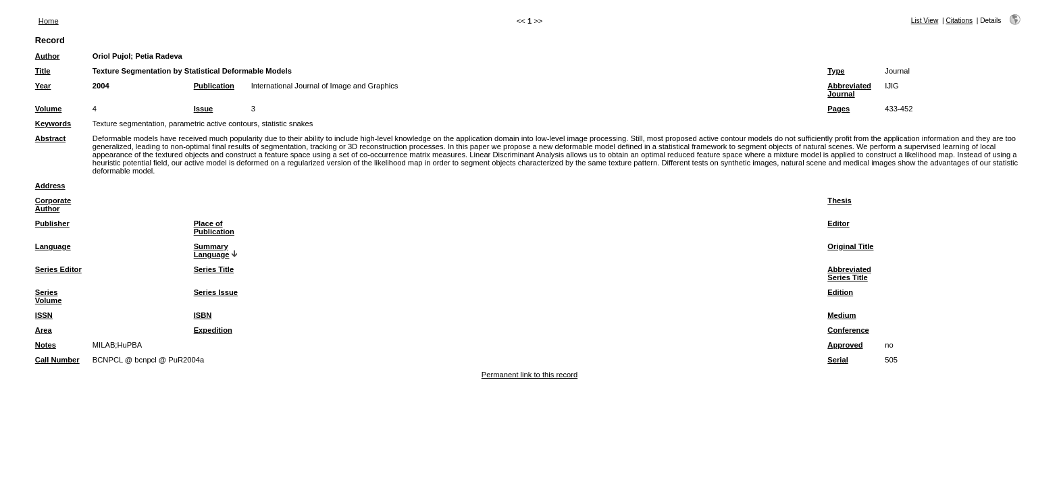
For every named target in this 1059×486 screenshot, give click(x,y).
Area (43, 330)
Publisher (52, 223)
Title (43, 71)
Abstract (50, 138)
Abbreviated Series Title (849, 273)
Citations (959, 20)
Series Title (214, 269)
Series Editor (58, 269)
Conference (848, 330)
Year (43, 86)
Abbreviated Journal (849, 90)
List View (925, 20)
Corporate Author (53, 204)
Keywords (53, 123)
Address (50, 186)
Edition (840, 292)
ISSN (44, 315)
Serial (837, 360)
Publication (214, 86)
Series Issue (216, 292)
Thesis (839, 200)
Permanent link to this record (529, 375)
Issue (203, 109)
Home (48, 21)
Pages (838, 109)
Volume (48, 109)
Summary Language (212, 250)
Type (835, 71)
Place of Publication (214, 227)
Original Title (850, 246)
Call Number (57, 360)
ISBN (203, 315)
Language (53, 246)
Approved (844, 345)
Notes (45, 345)
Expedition (213, 330)
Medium (841, 315)
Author (47, 56)
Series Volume (48, 296)
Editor (838, 223)
